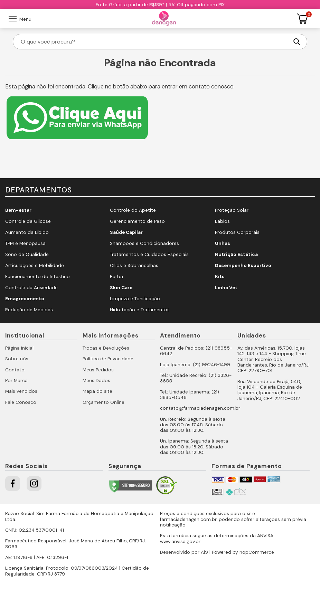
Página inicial (19, 348)
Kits (220, 276)
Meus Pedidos (98, 370)
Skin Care (121, 288)
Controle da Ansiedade (31, 288)
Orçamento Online (103, 402)
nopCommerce (256, 552)
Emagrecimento (24, 299)
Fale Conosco (20, 402)
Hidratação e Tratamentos (140, 310)
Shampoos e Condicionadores (144, 243)
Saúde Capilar (126, 232)
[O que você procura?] (154, 41)
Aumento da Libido (27, 232)
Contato (15, 370)
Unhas (222, 243)
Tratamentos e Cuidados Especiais (149, 254)
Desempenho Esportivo (243, 265)
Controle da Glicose (28, 221)
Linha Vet (226, 288)
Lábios (222, 221)
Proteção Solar (231, 210)
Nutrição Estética (236, 254)
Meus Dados (96, 380)
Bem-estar (18, 210)
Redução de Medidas (29, 310)
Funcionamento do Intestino (37, 276)
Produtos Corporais (237, 232)
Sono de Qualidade (27, 254)
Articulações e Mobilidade (34, 265)
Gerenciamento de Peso (137, 221)
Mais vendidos (21, 391)
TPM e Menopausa (25, 243)
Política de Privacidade (108, 359)
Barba (116, 276)
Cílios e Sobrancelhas (134, 265)
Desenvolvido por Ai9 (184, 552)
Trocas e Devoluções (106, 348)
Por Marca (16, 380)
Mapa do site (97, 391)
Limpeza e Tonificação (135, 299)
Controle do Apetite (133, 210)
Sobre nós (16, 359)
